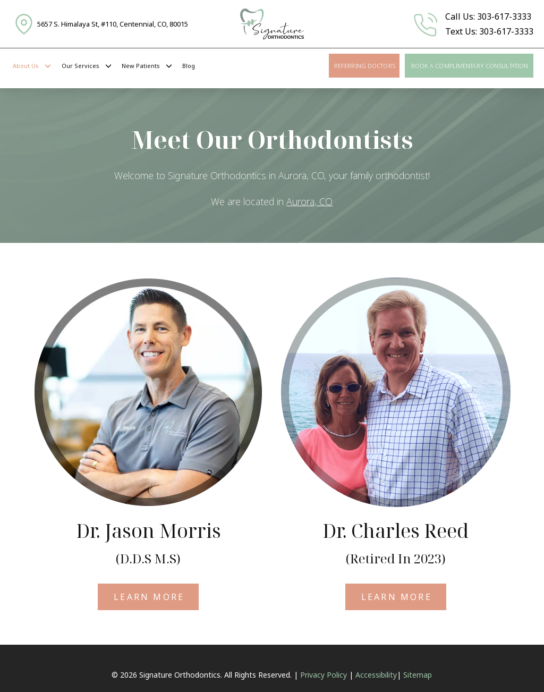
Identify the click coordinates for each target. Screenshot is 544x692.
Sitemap (417, 675)
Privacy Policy (323, 675)
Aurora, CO (309, 201)
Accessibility (376, 675)
